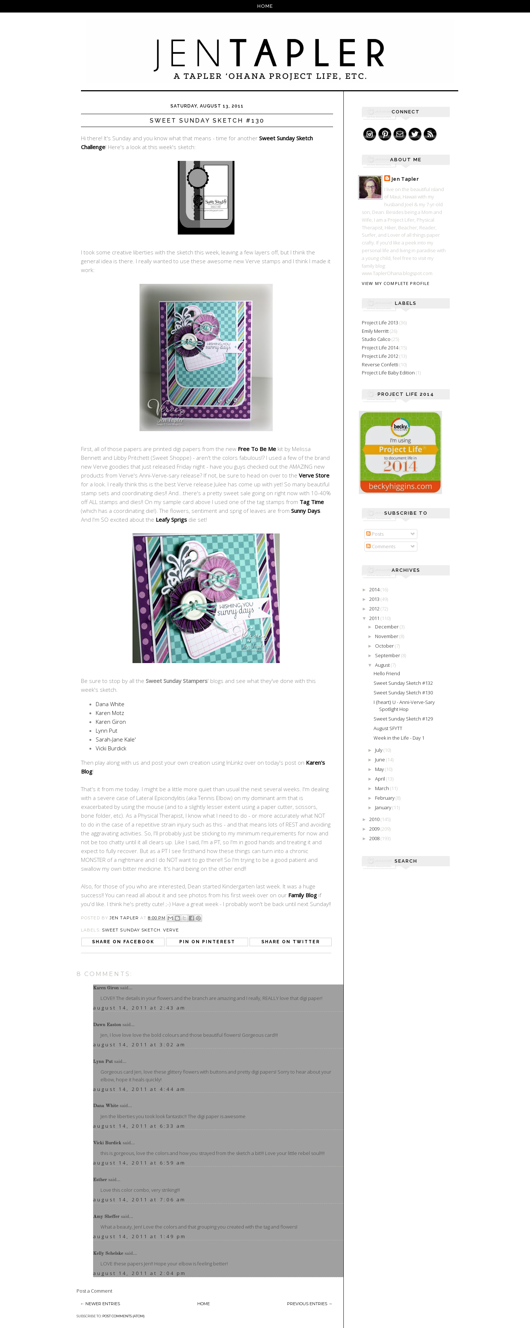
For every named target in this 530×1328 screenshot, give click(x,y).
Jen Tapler (405, 179)
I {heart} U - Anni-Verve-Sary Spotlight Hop (404, 706)
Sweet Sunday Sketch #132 (403, 683)
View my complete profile (396, 283)
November (387, 636)
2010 (375, 819)
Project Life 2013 (380, 322)
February (385, 798)
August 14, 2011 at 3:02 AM (139, 1044)
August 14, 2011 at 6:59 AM (139, 1162)
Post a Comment (94, 1291)
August (383, 665)
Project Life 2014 (380, 347)
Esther (100, 1179)
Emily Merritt (375, 331)
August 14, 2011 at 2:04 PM (139, 1273)
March (382, 788)
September (388, 655)
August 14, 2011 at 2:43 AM (139, 1007)
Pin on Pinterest (207, 941)
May (380, 769)
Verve (171, 930)
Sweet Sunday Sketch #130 (403, 692)
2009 (375, 828)
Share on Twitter (290, 941)
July (379, 750)
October (385, 645)
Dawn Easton (107, 1024)
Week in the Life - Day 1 (399, 738)
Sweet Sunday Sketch (131, 930)
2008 (375, 838)
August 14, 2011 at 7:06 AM (139, 1199)
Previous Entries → (309, 1303)
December (387, 626)
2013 (375, 599)
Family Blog (302, 895)
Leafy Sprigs (171, 519)
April (380, 778)
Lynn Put (106, 730)
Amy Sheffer (106, 1216)
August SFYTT (388, 728)
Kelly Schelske (108, 1253)
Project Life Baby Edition (388, 372)
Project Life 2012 (380, 356)
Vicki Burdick (111, 748)
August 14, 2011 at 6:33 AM (139, 1126)
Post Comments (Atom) (123, 1316)
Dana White (110, 704)
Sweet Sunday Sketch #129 (403, 718)
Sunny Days (305, 510)
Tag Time (312, 502)
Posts (375, 534)
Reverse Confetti (380, 364)
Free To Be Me (257, 448)
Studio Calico (376, 339)
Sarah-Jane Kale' (116, 739)
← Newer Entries (100, 1303)
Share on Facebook (123, 941)
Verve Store (314, 475)
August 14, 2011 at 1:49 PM (139, 1236)
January (383, 807)
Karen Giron (111, 721)
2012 (375, 608)
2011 (375, 618)
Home (265, 6)
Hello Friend (387, 673)
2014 (375, 589)
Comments (380, 546)
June (380, 759)
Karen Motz (110, 712)
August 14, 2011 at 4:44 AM (139, 1089)
